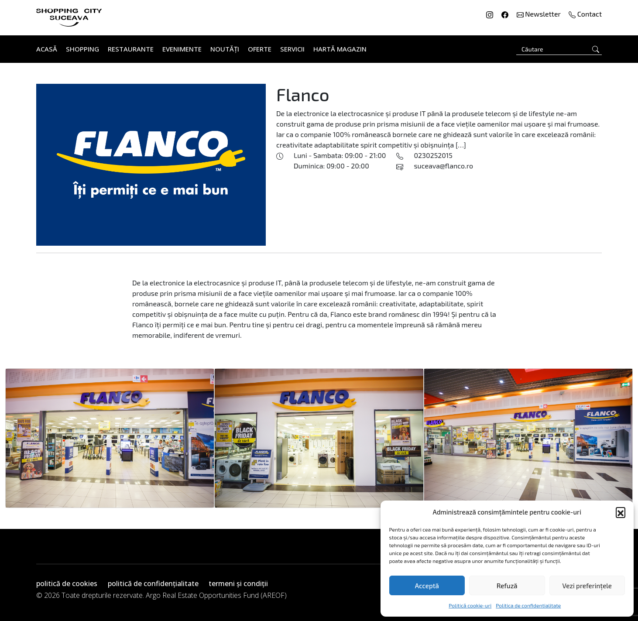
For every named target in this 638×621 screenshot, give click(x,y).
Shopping (82, 49)
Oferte (259, 49)
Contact (585, 14)
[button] (620, 512)
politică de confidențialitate (153, 583)
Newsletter (540, 14)
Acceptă (427, 586)
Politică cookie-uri (470, 605)
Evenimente (182, 49)
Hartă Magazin (340, 49)
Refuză (507, 586)
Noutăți (224, 49)
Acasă (46, 49)
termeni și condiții (238, 583)
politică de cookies (66, 583)
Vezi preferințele (587, 586)
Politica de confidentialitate (528, 605)
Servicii (292, 49)
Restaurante (131, 49)
